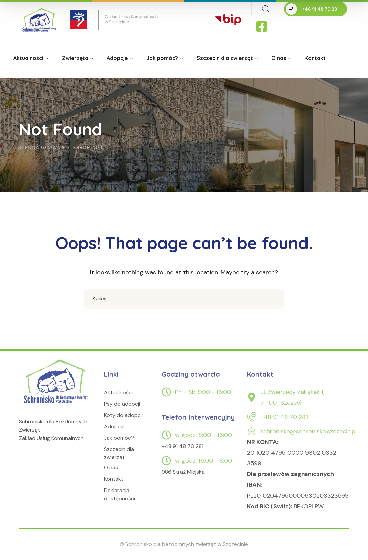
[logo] (56, 388)
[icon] (262, 27)
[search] (266, 9)
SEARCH (274, 298)
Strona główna (41, 147)
